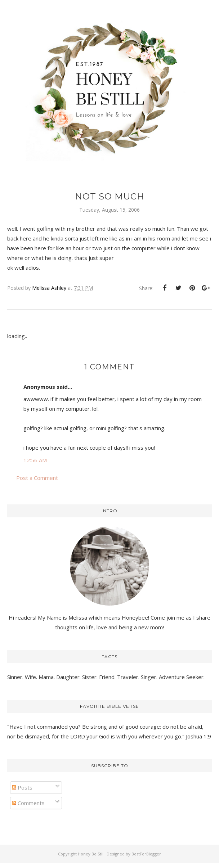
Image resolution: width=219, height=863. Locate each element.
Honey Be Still (91, 854)
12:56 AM (35, 460)
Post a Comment (37, 477)
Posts (22, 787)
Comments (28, 802)
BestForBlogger (146, 854)
